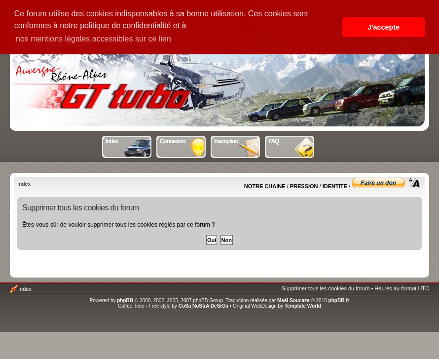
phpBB (125, 300)
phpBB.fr (339, 300)
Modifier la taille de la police (414, 183)
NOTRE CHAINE (265, 186)
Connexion (183, 140)
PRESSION (304, 186)
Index (129, 140)
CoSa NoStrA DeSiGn (203, 306)
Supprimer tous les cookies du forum (326, 288)
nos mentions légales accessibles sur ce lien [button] (93, 39)
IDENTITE (335, 186)
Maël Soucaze (293, 300)
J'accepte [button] (383, 27)
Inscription (237, 140)
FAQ (291, 140)
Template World (303, 306)
